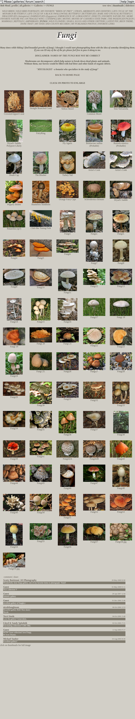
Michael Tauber (10, 639)
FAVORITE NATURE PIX (113, 16)
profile (15, 5)
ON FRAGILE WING (34, 18)
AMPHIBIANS (31, 21)
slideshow (130, 5)
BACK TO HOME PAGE (67, 75)
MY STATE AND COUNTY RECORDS (52, 24)
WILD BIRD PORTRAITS (27, 11)
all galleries (25, 5)
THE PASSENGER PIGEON (121, 18)
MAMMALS (7, 21)
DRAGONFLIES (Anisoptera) (15, 16)
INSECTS (96, 16)
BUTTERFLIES (89, 13)
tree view (107, 5)
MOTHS (66, 18)
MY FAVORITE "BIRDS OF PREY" (57, 11)
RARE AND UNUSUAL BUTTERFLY (114, 13)
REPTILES (19, 21)
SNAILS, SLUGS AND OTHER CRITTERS (86, 21)
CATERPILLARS (53, 18)
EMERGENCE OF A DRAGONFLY (74, 16)
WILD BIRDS (8, 11)
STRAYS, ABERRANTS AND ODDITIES (92, 11)
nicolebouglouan (11, 607)
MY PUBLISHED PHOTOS (83, 24)
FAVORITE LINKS (106, 24)
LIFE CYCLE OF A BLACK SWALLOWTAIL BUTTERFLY (53, 13)
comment (8, 577)
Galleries (38, 5)
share (16, 577)
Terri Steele (8, 616)
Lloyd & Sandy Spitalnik (15, 623)
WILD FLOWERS (57, 21)
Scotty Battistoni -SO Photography (20, 580)
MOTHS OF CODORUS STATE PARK (89, 18)
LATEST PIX (112, 21)
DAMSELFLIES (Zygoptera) (43, 16)
